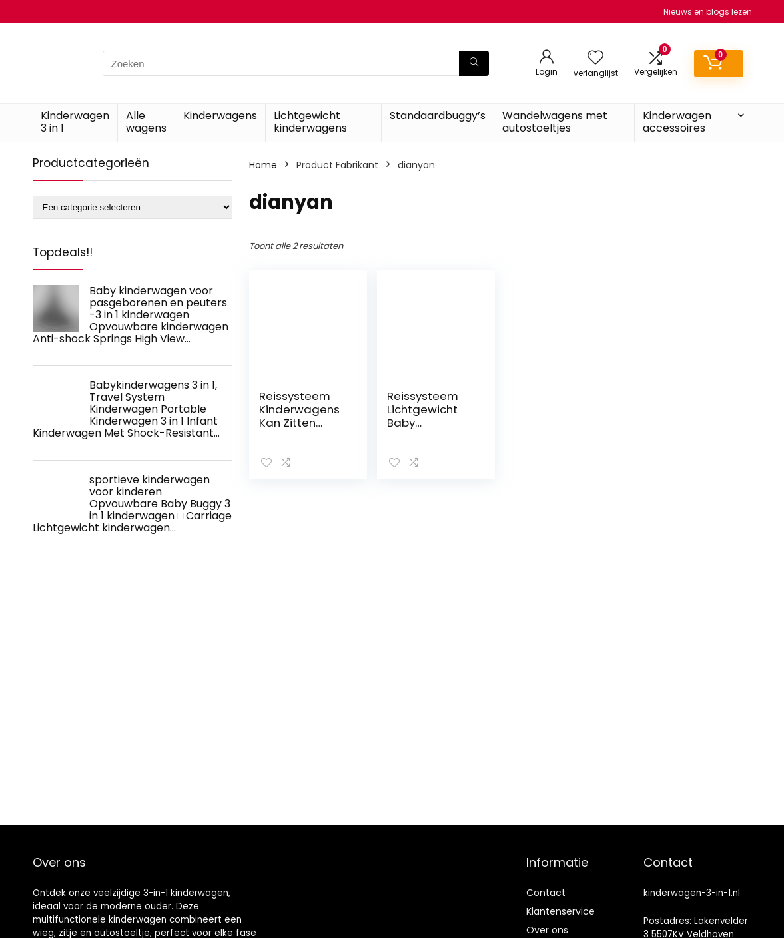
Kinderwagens (220, 115)
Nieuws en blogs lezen (707, 11)
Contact (546, 892)
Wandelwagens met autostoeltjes (554, 122)
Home (263, 165)
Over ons (547, 930)
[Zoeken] (474, 63)
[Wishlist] (595, 58)
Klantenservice (560, 911)
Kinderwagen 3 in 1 (75, 122)
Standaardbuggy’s (438, 115)
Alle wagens (146, 122)
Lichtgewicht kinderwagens (310, 122)
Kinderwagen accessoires (677, 122)
